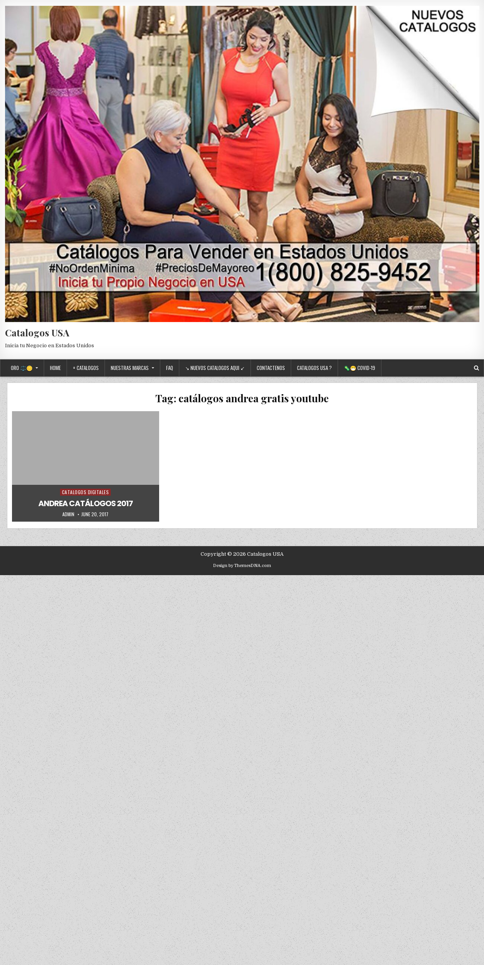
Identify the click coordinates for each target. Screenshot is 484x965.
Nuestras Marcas (130, 368)
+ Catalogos (86, 368)
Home (55, 368)
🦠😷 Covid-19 (359, 368)
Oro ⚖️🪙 (22, 368)
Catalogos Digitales (85, 492)
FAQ (169, 368)
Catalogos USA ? (314, 368)
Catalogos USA (37, 332)
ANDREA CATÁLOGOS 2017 (85, 503)
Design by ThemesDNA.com (242, 565)
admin (68, 514)
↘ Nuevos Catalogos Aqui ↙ (215, 368)
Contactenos (271, 368)
